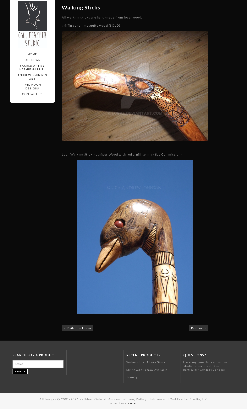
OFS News (32, 59)
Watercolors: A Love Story (145, 362)
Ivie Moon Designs (32, 86)
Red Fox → (199, 328)
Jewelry (132, 377)
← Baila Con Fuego (77, 328)
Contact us (208, 369)
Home (32, 54)
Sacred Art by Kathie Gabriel (32, 67)
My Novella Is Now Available (147, 369)
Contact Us (32, 94)
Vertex (132, 403)
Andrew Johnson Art (32, 77)
